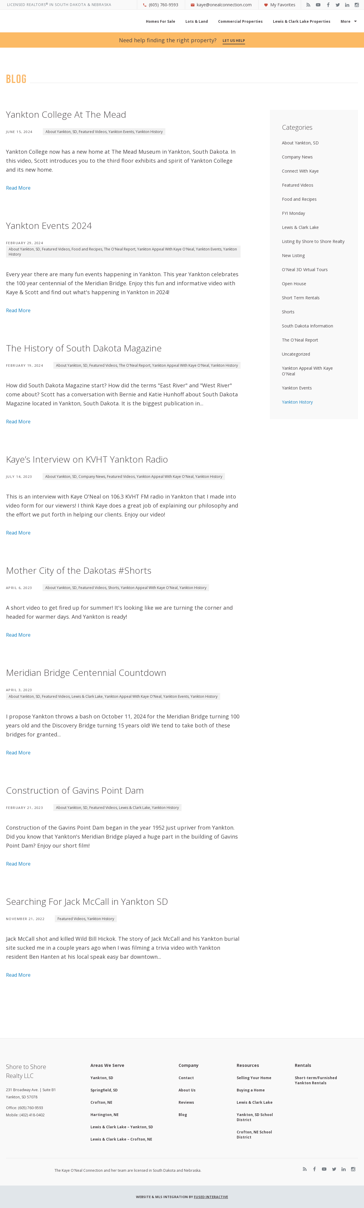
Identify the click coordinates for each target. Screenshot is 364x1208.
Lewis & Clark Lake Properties (301, 21)
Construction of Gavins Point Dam (75, 790)
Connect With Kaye (300, 171)
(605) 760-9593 (160, 4)
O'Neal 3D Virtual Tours (305, 269)
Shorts (113, 587)
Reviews (186, 1102)
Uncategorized (296, 354)
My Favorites (279, 4)
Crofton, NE (101, 1102)
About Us (187, 1090)
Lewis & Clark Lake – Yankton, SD (121, 1127)
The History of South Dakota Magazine (84, 348)
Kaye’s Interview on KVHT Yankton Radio (87, 459)
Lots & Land (196, 21)
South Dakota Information (307, 326)
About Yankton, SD (61, 131)
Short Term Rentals (301, 298)
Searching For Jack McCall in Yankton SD (87, 901)
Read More (18, 188)
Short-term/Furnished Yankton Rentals (316, 1080)
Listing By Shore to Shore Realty (313, 241)
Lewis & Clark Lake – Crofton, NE (121, 1139)
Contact (186, 1077)
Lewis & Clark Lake (87, 696)
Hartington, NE (104, 1114)
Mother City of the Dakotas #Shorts (78, 570)
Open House (294, 283)
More (346, 21)
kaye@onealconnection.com (221, 4)
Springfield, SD (104, 1090)
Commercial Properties (240, 21)
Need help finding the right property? (182, 40)
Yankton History (149, 131)
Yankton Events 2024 (49, 225)
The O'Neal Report (119, 249)
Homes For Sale (160, 21)
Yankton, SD (101, 1077)
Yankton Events (121, 131)
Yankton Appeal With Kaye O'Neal (165, 249)
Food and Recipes (87, 249)
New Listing (293, 255)
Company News (91, 476)
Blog (183, 1114)
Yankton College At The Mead (66, 114)
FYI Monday (293, 213)
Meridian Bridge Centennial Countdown (86, 672)
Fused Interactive (211, 1197)
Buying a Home (251, 1090)
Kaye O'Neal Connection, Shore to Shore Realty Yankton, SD (67, 23)
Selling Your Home (254, 1077)
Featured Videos (93, 131)
